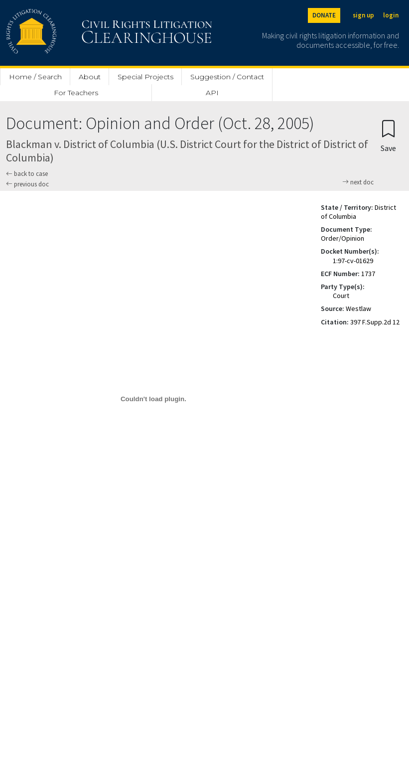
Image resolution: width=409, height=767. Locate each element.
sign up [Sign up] (363, 15)
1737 (368, 273)
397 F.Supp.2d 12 (375, 321)
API (212, 92)
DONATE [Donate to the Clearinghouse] (324, 15)
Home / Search (35, 76)
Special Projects (145, 76)
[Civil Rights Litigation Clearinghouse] (80, 33)
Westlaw (358, 308)
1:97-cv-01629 (353, 260)
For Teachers (76, 92)
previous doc (27, 184)
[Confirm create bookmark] (388, 135)
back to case (27, 173)
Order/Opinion (342, 238)
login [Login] (391, 15)
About (90, 76)
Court (341, 295)
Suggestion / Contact (227, 76)
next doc (358, 182)
